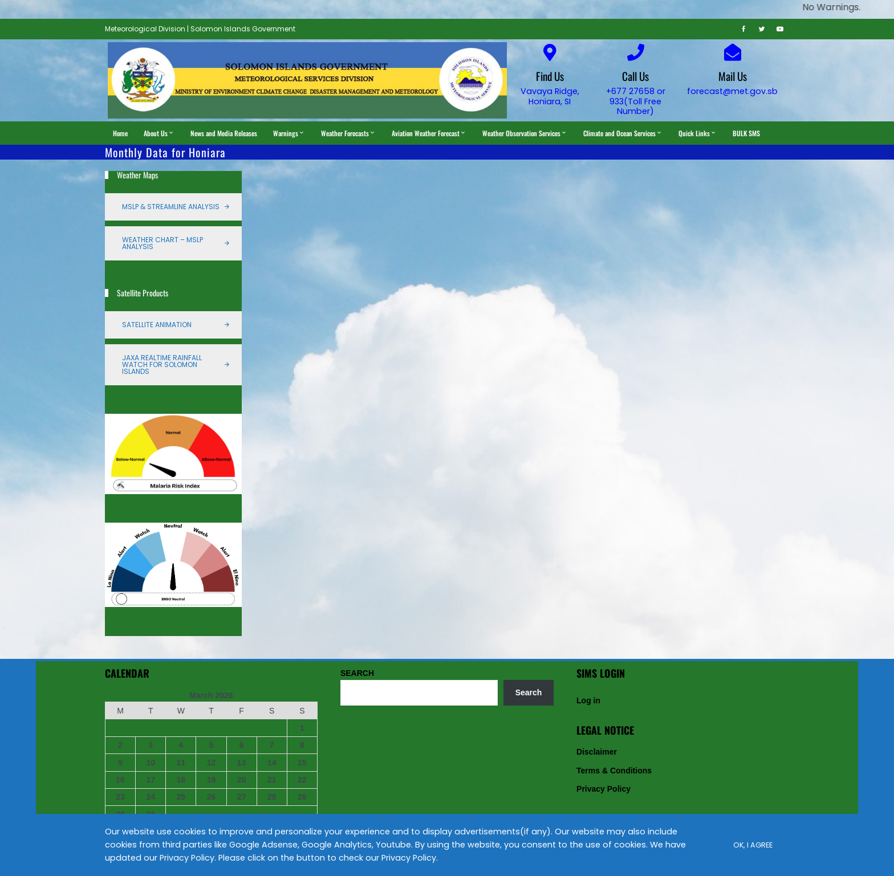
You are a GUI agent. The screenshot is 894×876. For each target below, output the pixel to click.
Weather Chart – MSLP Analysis (162, 243)
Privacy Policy (603, 788)
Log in (588, 700)
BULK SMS (746, 133)
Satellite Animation (157, 324)
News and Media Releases (223, 133)
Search (528, 692)
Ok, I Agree (753, 845)
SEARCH (357, 673)
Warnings (289, 133)
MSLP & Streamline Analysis (171, 206)
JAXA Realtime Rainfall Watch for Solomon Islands (162, 364)
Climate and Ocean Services (623, 133)
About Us (159, 133)
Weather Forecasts (348, 133)
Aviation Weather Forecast (429, 133)
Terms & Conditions (614, 770)
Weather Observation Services (524, 133)
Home (120, 133)
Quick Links (697, 133)
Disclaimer (596, 751)
